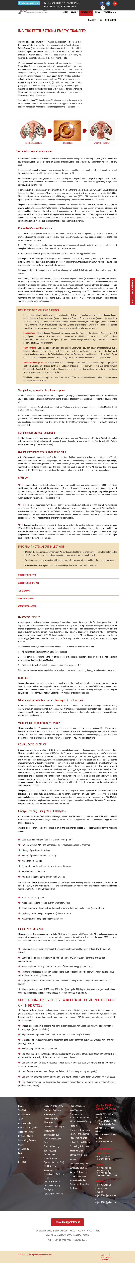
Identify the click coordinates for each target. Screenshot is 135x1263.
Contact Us (23, 1157)
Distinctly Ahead (25, 1136)
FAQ (100, 20)
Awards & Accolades (79, 1172)
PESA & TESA (50, 1166)
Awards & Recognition (28, 1127)
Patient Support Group (80, 1142)
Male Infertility (50, 1122)
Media (97, 12)
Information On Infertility (80, 1121)
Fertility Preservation (53, 1193)
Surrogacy (48, 1189)
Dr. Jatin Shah (24, 1114)
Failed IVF (74, 1125)
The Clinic (22, 1110)
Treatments (86, 12)
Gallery (92, 20)
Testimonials (110, 12)
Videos (73, 1159)
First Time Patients (78, 1137)
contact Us (110, 20)
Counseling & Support (79, 1146)
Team (20, 1119)
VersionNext (106, 1259)
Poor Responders (77, 1106)
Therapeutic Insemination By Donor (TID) (54, 1174)
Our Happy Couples (78, 1168)
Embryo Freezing (51, 1146)
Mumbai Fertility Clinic (79, 1163)
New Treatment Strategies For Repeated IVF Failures (79, 1114)
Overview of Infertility (53, 1106)
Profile (74, 12)
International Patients (79, 1155)
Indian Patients (76, 1150)
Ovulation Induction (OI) (54, 1126)
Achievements (24, 1123)
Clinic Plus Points (26, 1131)
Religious (22, 1162)
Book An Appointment (24, 5)
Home (65, 12)
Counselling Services (27, 1140)
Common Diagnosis (52, 1110)
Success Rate (24, 1149)
